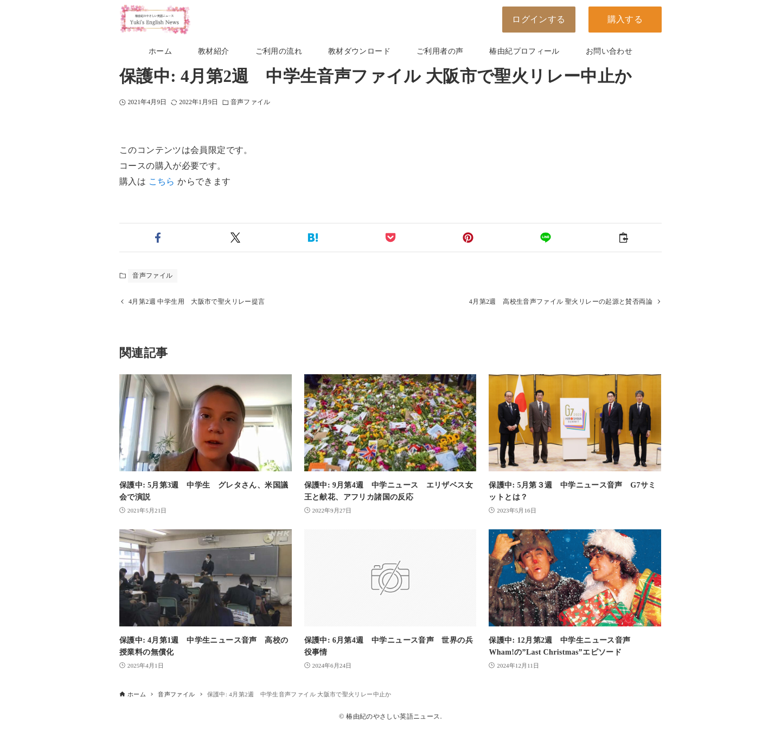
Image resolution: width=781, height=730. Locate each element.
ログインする (538, 19)
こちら (162, 181)
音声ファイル (250, 102)
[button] (158, 237)
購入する (625, 19)
